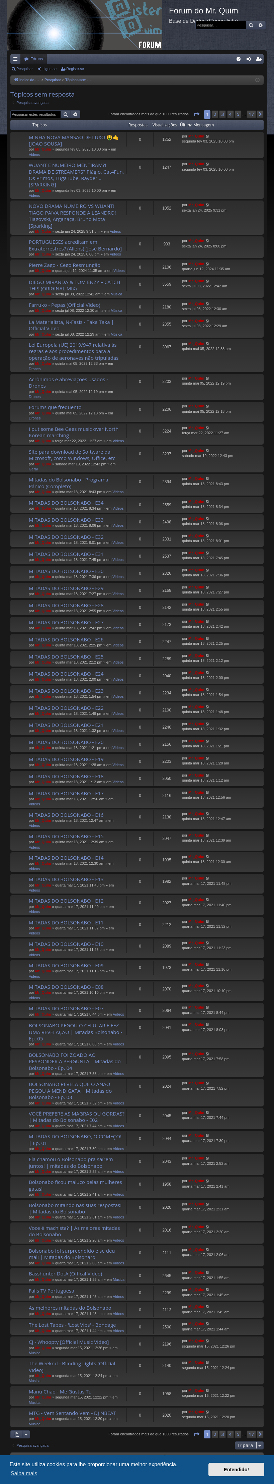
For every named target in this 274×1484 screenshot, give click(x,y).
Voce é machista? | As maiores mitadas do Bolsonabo (74, 1231)
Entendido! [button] (236, 1469)
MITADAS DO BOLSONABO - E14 (66, 857)
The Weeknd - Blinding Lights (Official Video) (72, 1366)
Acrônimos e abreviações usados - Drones (68, 382)
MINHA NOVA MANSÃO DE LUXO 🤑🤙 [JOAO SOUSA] (74, 140)
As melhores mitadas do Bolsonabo (70, 1307)
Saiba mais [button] (24, 1473)
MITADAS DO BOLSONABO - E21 (66, 725)
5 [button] (238, 114)
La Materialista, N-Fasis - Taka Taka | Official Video (71, 325)
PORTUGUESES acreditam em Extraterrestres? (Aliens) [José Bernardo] (75, 244)
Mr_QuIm (43, 149)
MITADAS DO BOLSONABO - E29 (66, 588)
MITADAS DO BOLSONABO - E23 (66, 690)
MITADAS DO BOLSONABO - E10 (66, 943)
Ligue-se (49, 69)
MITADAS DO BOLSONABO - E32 (66, 536)
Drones (34, 369)
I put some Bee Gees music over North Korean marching (73, 432)
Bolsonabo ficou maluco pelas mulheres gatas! (75, 1185)
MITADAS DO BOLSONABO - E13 (66, 879)
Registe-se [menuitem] (260, 60)
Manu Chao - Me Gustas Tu (60, 1391)
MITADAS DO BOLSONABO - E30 (66, 571)
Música (116, 294)
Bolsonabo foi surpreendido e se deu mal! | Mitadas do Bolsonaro (72, 1253)
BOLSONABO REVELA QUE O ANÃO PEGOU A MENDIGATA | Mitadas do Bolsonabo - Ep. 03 (70, 1090)
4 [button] (230, 114)
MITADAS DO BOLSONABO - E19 (66, 759)
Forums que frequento (55, 407)
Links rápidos (16, 60)
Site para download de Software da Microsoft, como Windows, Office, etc (72, 454)
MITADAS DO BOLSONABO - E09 (66, 965)
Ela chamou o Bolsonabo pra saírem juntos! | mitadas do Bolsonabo (71, 1162)
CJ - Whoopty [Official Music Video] (69, 1341)
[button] (196, 114)
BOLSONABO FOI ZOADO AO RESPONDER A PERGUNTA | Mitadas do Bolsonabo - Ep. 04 (75, 1061)
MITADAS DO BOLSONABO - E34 (66, 502)
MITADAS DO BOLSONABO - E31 (66, 554)
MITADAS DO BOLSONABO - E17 (66, 793)
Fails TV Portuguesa (51, 1290)
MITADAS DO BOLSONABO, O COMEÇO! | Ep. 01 (75, 1139)
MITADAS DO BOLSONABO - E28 (66, 605)
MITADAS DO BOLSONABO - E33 (66, 519)
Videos (34, 155)
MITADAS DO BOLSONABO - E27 (66, 622)
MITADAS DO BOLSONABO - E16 (66, 814)
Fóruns (36, 59)
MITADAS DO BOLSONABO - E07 (66, 1008)
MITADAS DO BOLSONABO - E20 (66, 742)
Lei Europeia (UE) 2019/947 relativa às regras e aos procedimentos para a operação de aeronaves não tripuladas (73, 351)
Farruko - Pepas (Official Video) (64, 304)
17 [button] (251, 114)
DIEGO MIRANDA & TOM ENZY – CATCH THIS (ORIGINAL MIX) (74, 285)
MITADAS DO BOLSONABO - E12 (66, 900)
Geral (33, 469)
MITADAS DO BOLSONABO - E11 (66, 922)
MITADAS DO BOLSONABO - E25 (66, 656)
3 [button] (222, 114)
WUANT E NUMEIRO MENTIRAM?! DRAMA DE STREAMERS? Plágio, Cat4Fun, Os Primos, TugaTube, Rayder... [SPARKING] (76, 175)
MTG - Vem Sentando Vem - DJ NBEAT (72, 1413)
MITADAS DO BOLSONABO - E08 (66, 986)
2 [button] (214, 114)
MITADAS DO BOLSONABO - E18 (66, 776)
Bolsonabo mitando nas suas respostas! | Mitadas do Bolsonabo (75, 1208)
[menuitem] (239, 59)
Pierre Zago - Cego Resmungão (64, 265)
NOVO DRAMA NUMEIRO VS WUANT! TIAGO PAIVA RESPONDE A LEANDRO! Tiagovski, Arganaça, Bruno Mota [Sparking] (72, 216)
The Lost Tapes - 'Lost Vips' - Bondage (72, 1324)
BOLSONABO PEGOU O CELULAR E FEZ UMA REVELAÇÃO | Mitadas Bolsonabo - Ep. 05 (75, 1032)
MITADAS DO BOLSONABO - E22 (66, 707)
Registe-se (75, 69)
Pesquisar (24, 69)
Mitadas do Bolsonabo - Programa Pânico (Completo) (68, 482)
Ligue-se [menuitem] (250, 60)
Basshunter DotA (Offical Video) (65, 1273)
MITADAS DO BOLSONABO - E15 (66, 836)
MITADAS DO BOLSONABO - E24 (66, 673)
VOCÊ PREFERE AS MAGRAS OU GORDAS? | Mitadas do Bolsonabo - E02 (76, 1116)
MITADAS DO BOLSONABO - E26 (66, 639)
